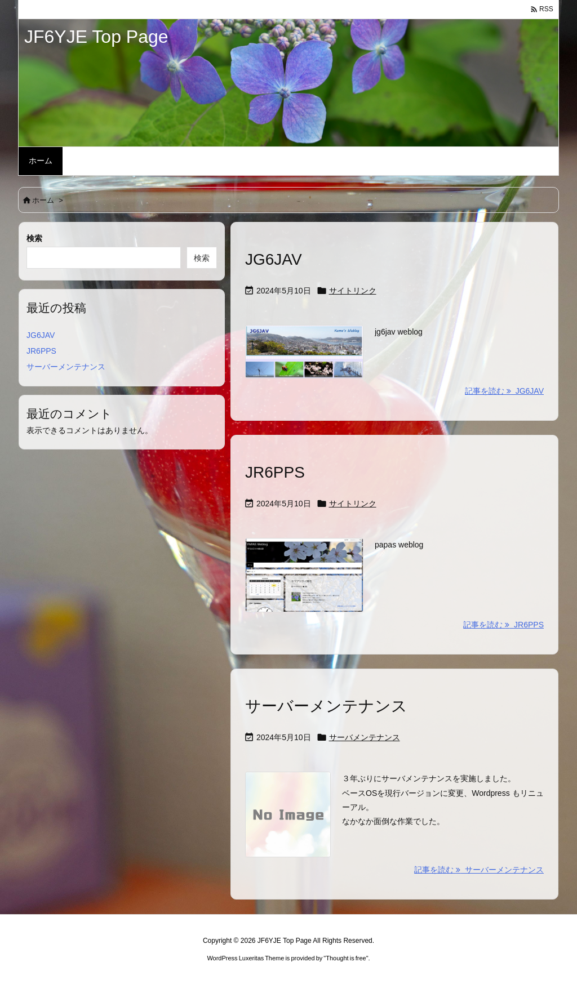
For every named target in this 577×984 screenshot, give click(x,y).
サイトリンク (352, 290)
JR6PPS (275, 472)
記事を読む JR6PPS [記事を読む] (503, 624)
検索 (34, 238)
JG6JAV (273, 259)
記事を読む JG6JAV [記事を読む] (504, 390)
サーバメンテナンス (364, 737)
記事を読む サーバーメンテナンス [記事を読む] (479, 869)
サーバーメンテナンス (326, 706)
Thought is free (346, 958)
